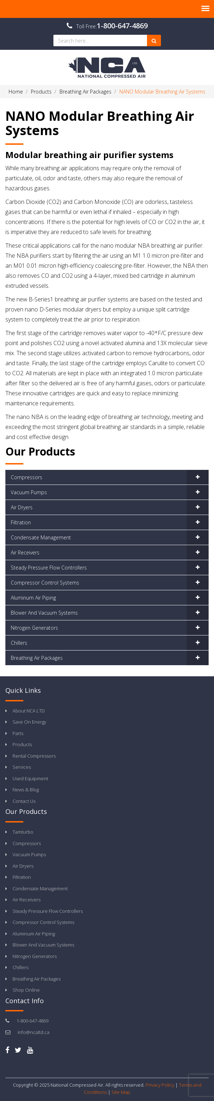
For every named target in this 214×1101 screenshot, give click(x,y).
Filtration (21, 522)
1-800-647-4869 (122, 25)
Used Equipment (30, 778)
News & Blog (26, 789)
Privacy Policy (160, 1085)
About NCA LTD (29, 710)
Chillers (19, 642)
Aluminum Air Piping (33, 597)
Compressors (26, 477)
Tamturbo (23, 832)
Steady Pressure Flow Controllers (49, 567)
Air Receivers (25, 552)
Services (22, 767)
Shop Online (26, 990)
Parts (18, 733)
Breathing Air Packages (37, 657)
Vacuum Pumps (29, 492)
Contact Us (24, 801)
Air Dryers (22, 507)
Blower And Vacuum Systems (44, 612)
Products (22, 744)
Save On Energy (29, 722)
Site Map (120, 1092)
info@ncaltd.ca (33, 1032)
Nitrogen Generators (34, 627)
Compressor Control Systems (45, 582)
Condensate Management (41, 537)
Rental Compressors (34, 756)
